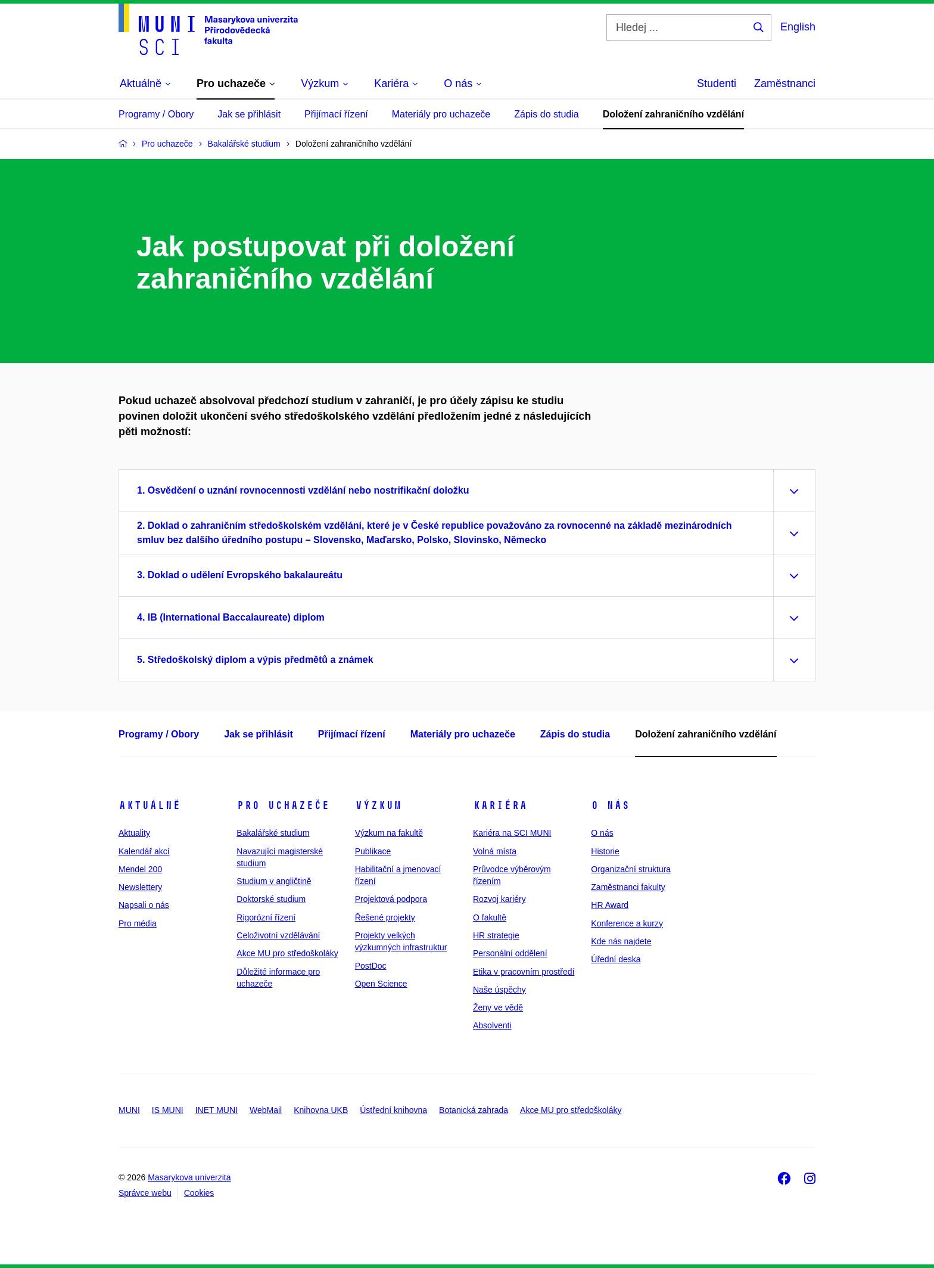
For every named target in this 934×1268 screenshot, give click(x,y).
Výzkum (378, 805)
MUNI (129, 1110)
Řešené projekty (385, 917)
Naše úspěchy (499, 989)
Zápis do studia (546, 114)
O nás (610, 805)
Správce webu (145, 1193)
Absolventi (492, 1025)
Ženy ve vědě (498, 1007)
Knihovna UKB (321, 1110)
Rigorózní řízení (265, 917)
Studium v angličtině (273, 881)
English (797, 27)
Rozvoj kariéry (499, 899)
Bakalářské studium (272, 833)
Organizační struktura (631, 869)
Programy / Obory (156, 114)
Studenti (716, 83)
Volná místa (494, 851)
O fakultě (489, 917)
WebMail (266, 1110)
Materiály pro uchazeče (441, 114)
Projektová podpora (391, 899)
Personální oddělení (510, 953)
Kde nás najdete (621, 941)
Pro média (138, 923)
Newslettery (140, 887)
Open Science (381, 983)
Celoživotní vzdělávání (278, 935)
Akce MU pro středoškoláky (287, 953)
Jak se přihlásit (249, 114)
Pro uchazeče (282, 805)
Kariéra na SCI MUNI (512, 833)
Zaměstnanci (784, 83)
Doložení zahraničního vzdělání (673, 114)
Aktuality (134, 833)
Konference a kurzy (627, 923)
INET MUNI (216, 1110)
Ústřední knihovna (393, 1110)
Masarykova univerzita (189, 1177)
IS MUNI (167, 1110)
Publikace (373, 851)
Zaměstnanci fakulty (628, 887)
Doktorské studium (271, 899)
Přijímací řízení (336, 114)
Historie (605, 851)
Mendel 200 (140, 869)
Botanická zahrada (473, 1110)
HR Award (609, 905)
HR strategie (496, 935)
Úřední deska (615, 959)
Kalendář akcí (144, 851)
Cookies (199, 1193)
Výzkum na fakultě (389, 833)
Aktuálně (149, 805)
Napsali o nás (144, 905)
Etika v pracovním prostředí (523, 971)
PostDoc (371, 966)
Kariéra (500, 805)
